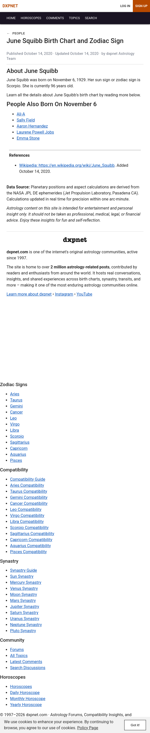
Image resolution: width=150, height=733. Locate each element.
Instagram (64, 294)
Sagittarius (20, 442)
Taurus (16, 400)
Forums (17, 649)
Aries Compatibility (27, 485)
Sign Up (141, 6)
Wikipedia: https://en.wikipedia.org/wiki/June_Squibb (67, 165)
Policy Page (87, 727)
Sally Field (26, 120)
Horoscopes (21, 686)
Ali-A (21, 114)
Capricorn (19, 448)
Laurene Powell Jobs (35, 132)
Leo (13, 418)
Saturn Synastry (24, 612)
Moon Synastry (23, 594)
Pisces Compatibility (28, 551)
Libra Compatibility (27, 521)
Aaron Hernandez (32, 126)
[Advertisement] (75, 340)
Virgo (14, 424)
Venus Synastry (24, 588)
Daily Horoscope (25, 692)
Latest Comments (26, 661)
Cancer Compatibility (28, 503)
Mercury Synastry (25, 582)
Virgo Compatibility (27, 515)
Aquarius (18, 454)
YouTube (84, 294)
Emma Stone (28, 138)
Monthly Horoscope (27, 698)
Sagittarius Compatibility (32, 533)
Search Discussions (27, 667)
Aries (14, 394)
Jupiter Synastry (24, 606)
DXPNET (10, 6)
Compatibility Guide (27, 479)
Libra (14, 430)
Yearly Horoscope (26, 704)
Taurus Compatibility (28, 491)
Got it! (135, 725)
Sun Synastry (21, 576)
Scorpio (17, 436)
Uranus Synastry (24, 618)
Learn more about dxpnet (29, 294)
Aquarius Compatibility (30, 545)
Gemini (16, 406)
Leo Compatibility (25, 509)
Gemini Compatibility (28, 497)
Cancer (16, 412)
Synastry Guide (23, 570)
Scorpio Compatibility (29, 527)
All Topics (19, 655)
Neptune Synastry (26, 624)
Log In (125, 6)
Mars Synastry (23, 600)
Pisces (16, 460)
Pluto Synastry (23, 630)
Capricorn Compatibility (31, 539)
